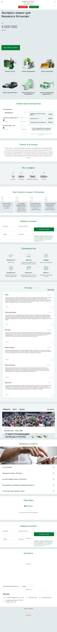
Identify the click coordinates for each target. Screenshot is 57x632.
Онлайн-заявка (23, 6)
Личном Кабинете (45, 129)
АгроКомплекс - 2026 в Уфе (13, 431)
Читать (7, 306)
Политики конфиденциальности (42, 240)
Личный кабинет (34, 6)
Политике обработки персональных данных (43, 239)
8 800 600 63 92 (28, 4)
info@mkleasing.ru (47, 597)
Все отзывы (51, 289)
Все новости (50, 409)
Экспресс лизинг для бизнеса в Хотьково (16, 14)
